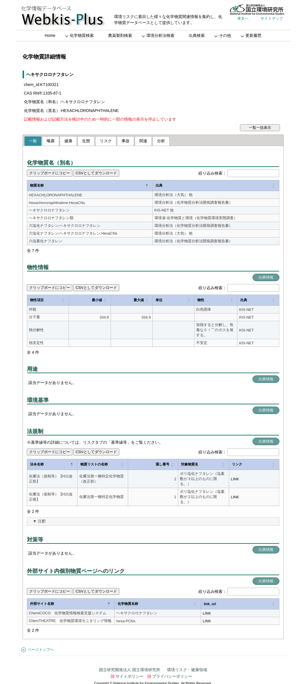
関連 (143, 141)
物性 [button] (146, 300)
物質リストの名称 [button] (98, 457)
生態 (86, 141)
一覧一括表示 (260, 127)
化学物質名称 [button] (180, 588)
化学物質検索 (82, 35)
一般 (33, 141)
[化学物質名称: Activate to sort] (204, 588)
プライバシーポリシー (172, 660)
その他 (225, 35)
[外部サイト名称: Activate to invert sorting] (97, 588)
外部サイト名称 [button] (42, 588)
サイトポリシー (130, 660)
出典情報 (266, 277)
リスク (106, 141)
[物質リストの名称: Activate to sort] (113, 457)
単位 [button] (123, 300)
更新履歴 (253, 35)
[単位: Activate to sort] (128, 300)
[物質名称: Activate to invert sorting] (78, 185)
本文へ (243, 18)
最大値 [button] (103, 300)
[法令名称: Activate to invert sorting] (54, 457)
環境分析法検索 (160, 35)
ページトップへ (41, 634)
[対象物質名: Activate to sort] (213, 457)
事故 (126, 141)
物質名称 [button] (37, 185)
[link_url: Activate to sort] (259, 588)
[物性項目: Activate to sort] (43, 300)
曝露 (51, 141)
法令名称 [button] (37, 457)
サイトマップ (272, 18)
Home (50, 35)
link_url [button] (249, 588)
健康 (68, 141)
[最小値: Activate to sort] (74, 300)
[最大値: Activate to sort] (102, 300)
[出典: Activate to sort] (204, 185)
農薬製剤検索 (120, 35)
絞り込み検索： (212, 173)
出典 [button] (136, 185)
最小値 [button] (74, 300)
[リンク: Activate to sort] (268, 457)
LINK (264, 471)
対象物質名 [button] (180, 457)
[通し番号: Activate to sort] (156, 457)
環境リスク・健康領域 (187, 654)
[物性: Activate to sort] (197, 300)
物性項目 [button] (37, 300)
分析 (161, 141)
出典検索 (197, 35)
